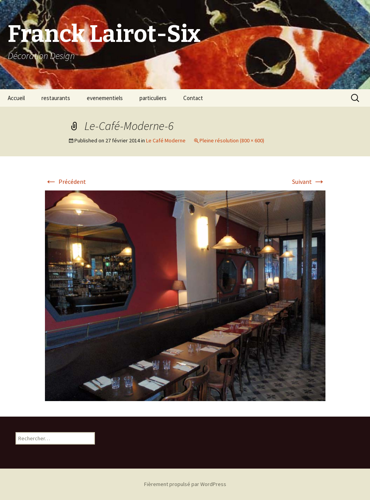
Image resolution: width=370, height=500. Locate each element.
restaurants (55, 98)
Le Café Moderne (166, 140)
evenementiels (105, 98)
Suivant (308, 181)
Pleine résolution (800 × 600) (232, 140)
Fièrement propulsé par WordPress (185, 484)
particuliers (153, 98)
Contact (193, 98)
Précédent (65, 181)
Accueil (16, 98)
